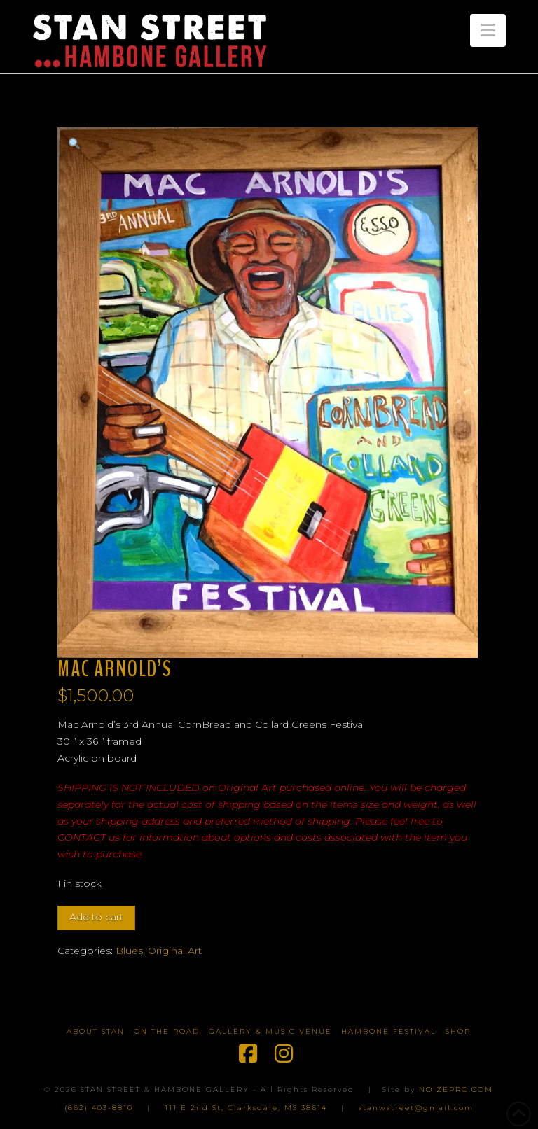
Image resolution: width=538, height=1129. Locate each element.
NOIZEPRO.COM (456, 1089)
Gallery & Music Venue (270, 1031)
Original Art (175, 950)
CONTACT (81, 837)
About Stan (96, 1031)
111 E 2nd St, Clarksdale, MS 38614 (246, 1107)
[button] (488, 30)
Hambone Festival (388, 1031)
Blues (129, 950)
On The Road (167, 1031)
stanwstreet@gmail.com (416, 1107)
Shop (458, 1031)
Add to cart (96, 917)
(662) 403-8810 (98, 1107)
